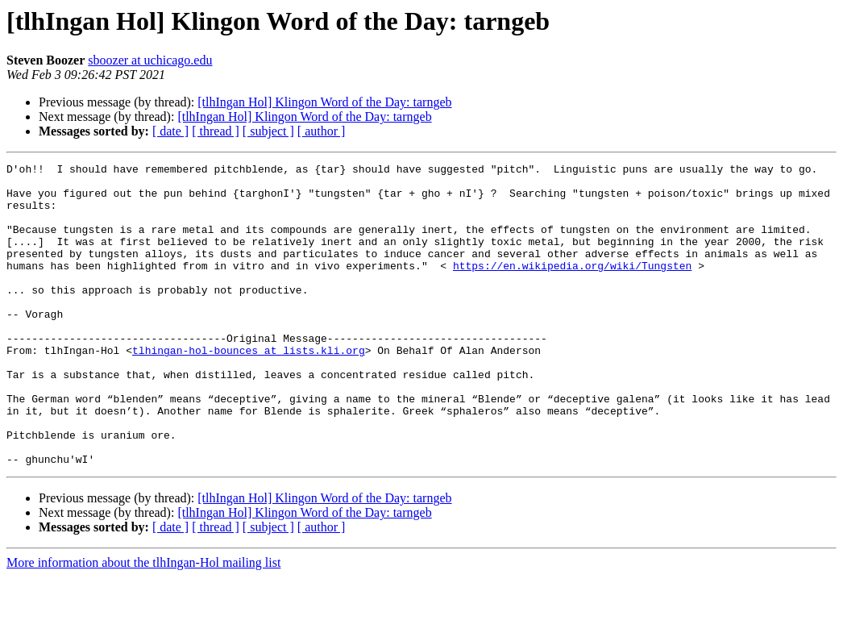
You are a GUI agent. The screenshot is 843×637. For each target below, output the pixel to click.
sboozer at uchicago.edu (150, 60)
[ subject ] (268, 131)
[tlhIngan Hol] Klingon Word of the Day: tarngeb (324, 102)
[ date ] (170, 131)
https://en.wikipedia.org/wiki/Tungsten (572, 287)
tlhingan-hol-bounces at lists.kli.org (248, 388)
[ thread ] (215, 131)
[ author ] (321, 131)
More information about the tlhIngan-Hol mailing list (143, 623)
